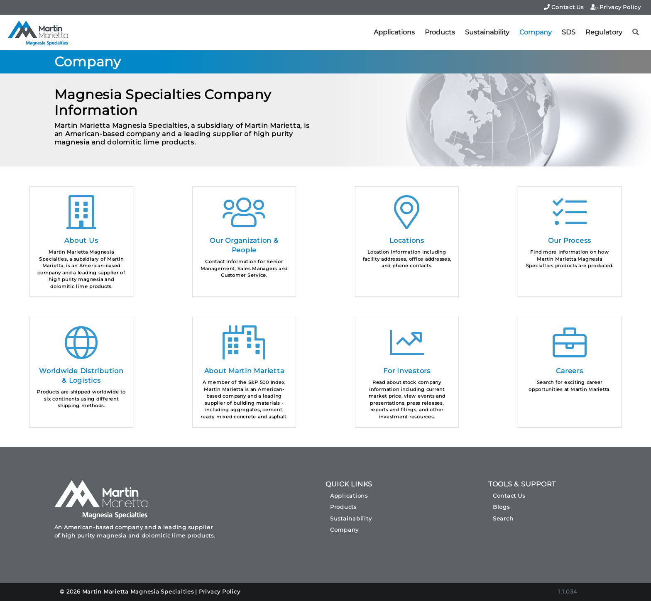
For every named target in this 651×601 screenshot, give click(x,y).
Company (535, 32)
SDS (568, 32)
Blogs (501, 506)
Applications (394, 32)
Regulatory (603, 32)
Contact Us (564, 7)
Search (503, 518)
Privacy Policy (615, 7)
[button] (635, 32)
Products (440, 32)
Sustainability (487, 32)
